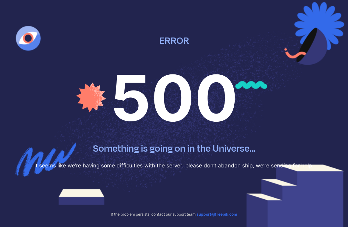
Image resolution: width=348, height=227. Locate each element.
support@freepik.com (216, 214)
